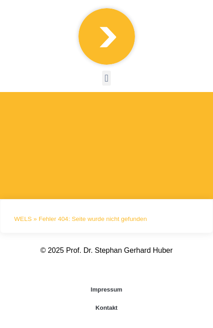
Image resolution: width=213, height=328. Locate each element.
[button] (106, 78)
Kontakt (106, 307)
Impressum (106, 289)
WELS (23, 218)
